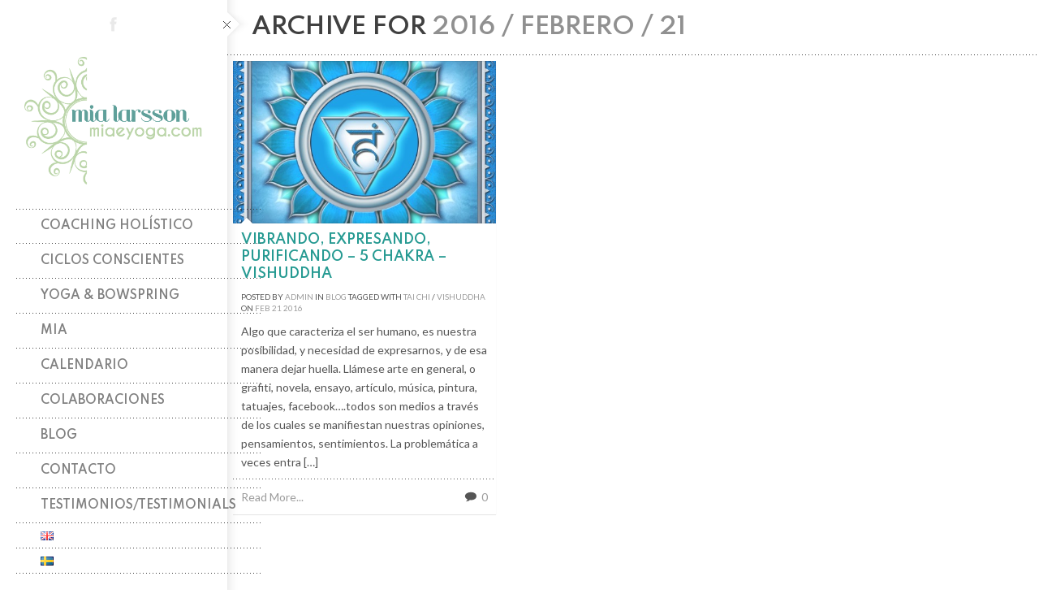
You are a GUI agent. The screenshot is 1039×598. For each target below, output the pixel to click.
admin (299, 296)
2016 (293, 308)
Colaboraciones (103, 400)
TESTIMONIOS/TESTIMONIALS (138, 505)
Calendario (84, 365)
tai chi (416, 296)
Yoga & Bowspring (110, 295)
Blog (59, 435)
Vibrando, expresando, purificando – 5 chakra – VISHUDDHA (344, 256)
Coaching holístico (117, 225)
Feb (262, 308)
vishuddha (461, 296)
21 (277, 308)
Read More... (272, 497)
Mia (54, 330)
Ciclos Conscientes (112, 260)
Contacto (78, 470)
